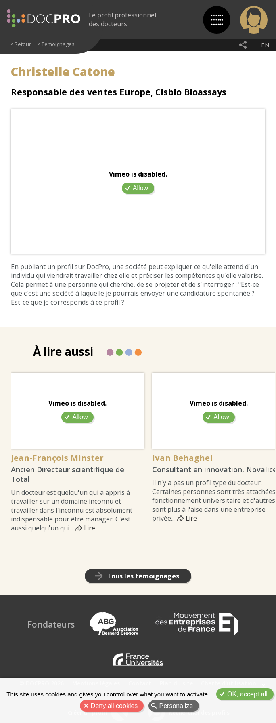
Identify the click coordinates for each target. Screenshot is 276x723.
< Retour (20, 44)
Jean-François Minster (59, 458)
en (265, 44)
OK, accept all (247, 694)
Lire (90, 528)
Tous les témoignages (143, 576)
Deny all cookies (114, 705)
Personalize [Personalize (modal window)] (176, 705)
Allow (140, 188)
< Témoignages (56, 44)
